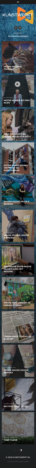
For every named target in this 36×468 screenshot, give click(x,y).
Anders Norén (23, 461)
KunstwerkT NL (21, 457)
